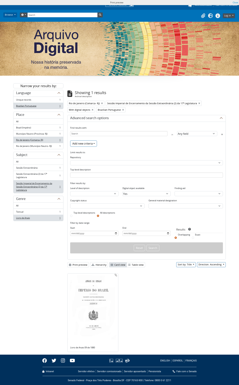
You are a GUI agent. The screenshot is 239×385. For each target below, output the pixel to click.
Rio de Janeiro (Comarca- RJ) (38, 140)
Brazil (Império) (38, 128)
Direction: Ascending (210, 264)
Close (235, 2)
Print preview (78, 264)
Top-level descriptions (84, 212)
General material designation (163, 200)
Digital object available (133, 188)
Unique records (38, 100)
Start (72, 227)
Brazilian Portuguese (38, 106)
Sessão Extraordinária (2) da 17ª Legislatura (38, 175)
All (17, 121)
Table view (136, 264)
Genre (21, 199)
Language (23, 93)
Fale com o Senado (185, 371)
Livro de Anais (38, 218)
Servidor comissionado (109, 371)
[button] (203, 15)
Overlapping (184, 234)
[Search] (62, 14)
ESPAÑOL (178, 360)
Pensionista (155, 371)
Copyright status (78, 200)
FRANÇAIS (191, 360)
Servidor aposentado (135, 371)
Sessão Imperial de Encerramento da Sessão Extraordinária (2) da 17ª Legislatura (38, 187)
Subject (21, 155)
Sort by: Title (185, 264)
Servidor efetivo (86, 371)
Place (20, 115)
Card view (118, 264)
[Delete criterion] (222, 134)
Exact (197, 234)
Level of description (79, 188)
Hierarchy (99, 264)
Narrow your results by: (38, 86)
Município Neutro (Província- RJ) (38, 134)
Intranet (48, 371)
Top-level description (80, 169)
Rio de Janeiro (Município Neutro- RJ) (38, 146)
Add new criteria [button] (82, 143)
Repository (75, 157)
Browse (9, 14)
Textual (38, 212)
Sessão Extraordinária (38, 168)
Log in (228, 15)
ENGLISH (165, 360)
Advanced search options (89, 118)
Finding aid (180, 188)
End (124, 227)
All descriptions (107, 212)
